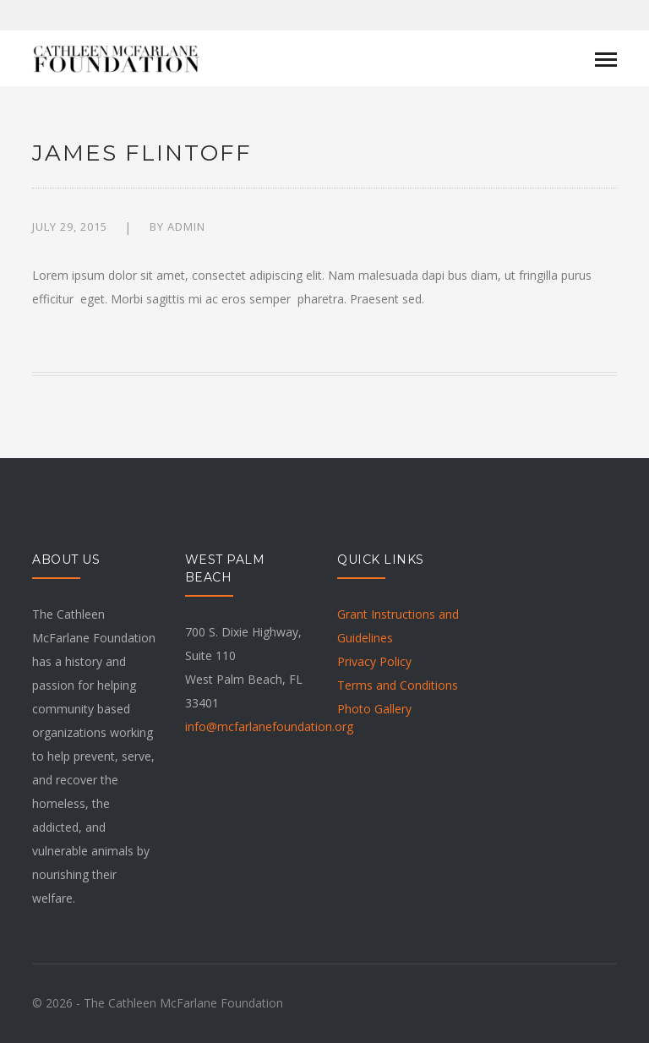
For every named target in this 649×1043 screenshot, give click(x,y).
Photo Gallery (374, 709)
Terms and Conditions (397, 685)
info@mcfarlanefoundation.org (269, 726)
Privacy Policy (374, 661)
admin (186, 226)
